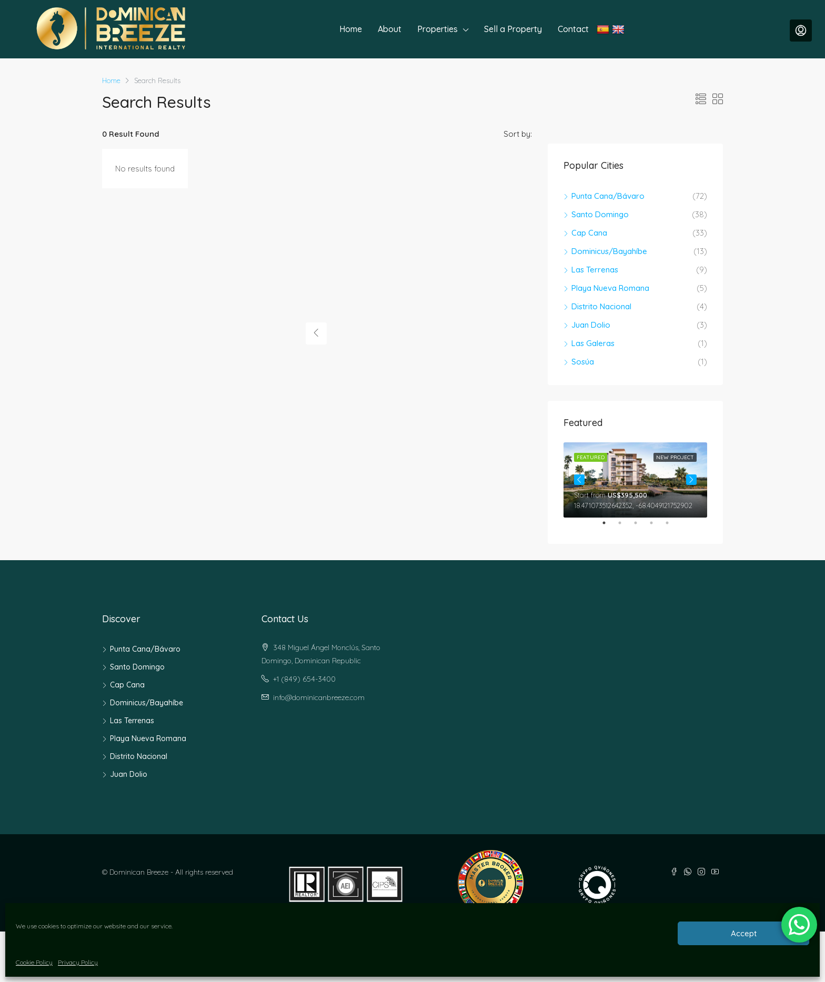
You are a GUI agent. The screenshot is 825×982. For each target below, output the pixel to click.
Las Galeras (593, 343)
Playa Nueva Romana (610, 288)
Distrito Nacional (601, 306)
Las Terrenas (594, 270)
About (389, 29)
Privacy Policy (78, 962)
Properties (437, 29)
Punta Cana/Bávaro (608, 196)
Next (691, 479)
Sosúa (582, 362)
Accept (744, 933)
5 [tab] (672, 527)
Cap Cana (589, 233)
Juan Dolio (590, 325)
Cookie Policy (34, 962)
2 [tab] (625, 527)
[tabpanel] (635, 480)
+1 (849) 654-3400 (304, 679)
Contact (573, 29)
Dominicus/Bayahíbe (609, 251)
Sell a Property (513, 29)
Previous (579, 479)
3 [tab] (641, 527)
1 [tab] (609, 527)
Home (350, 29)
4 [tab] (656, 527)
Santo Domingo (600, 214)
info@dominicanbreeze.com (319, 697)
